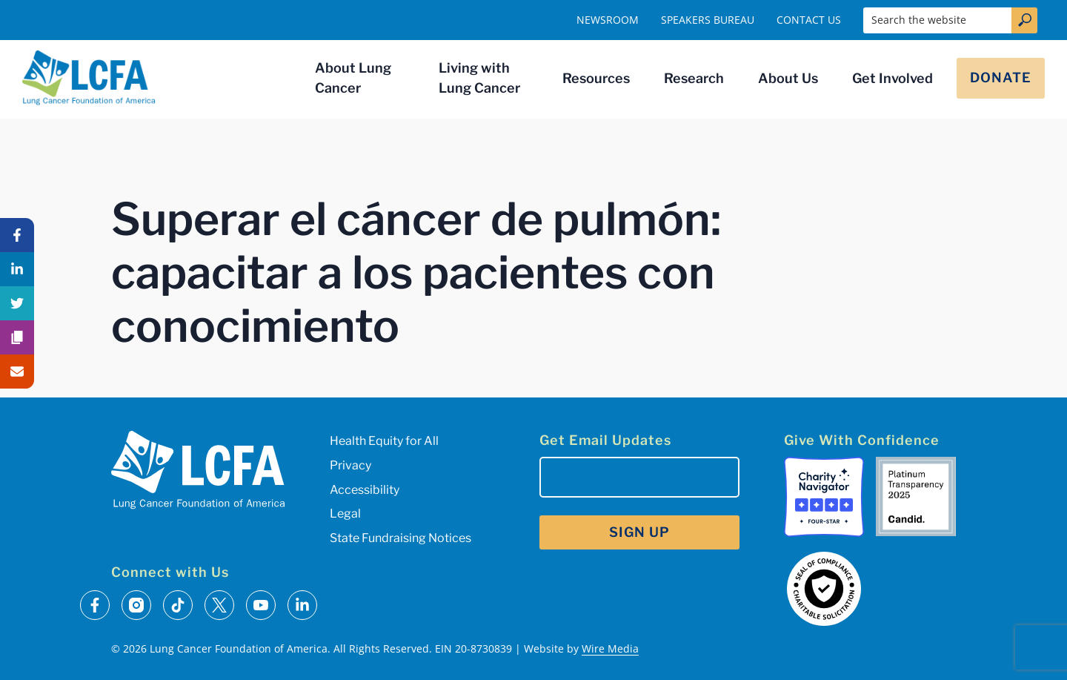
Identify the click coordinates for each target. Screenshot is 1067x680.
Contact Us (809, 20)
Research (694, 78)
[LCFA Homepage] (89, 78)
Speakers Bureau (707, 20)
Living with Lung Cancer (479, 78)
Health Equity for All (384, 441)
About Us (788, 78)
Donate (1000, 77)
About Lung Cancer (353, 78)
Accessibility (364, 490)
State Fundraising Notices (400, 538)
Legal (345, 513)
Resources (596, 78)
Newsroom (607, 20)
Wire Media (610, 648)
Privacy (350, 465)
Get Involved (892, 78)
